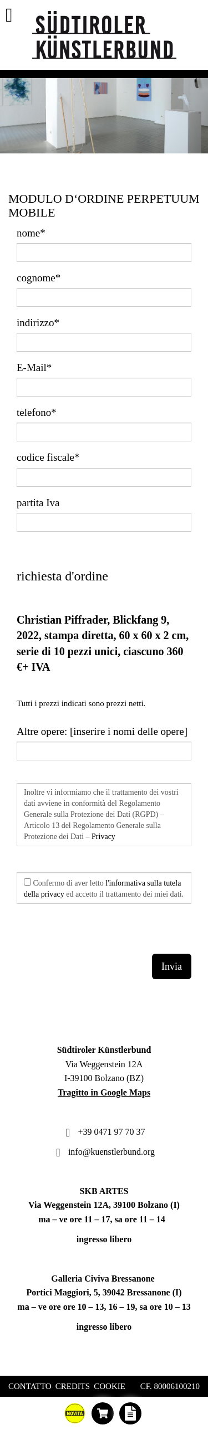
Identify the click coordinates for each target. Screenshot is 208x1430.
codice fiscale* (48, 457)
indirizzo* (38, 322)
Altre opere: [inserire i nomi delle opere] (102, 731)
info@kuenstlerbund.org (104, 1151)
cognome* (38, 278)
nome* (31, 233)
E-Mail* (34, 367)
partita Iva (38, 502)
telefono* (37, 412)
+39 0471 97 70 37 (104, 1131)
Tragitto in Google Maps (104, 1092)
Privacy (103, 836)
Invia (171, 966)
